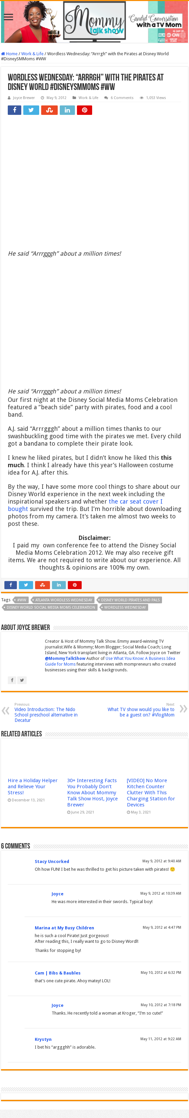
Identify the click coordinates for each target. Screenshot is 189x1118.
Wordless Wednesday (125, 607)
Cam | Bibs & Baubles (58, 973)
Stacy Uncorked (52, 861)
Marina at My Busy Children (64, 927)
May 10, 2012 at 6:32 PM (161, 972)
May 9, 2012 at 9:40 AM (161, 861)
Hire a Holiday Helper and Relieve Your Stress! (33, 786)
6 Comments (122, 98)
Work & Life (32, 53)
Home (9, 53)
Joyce (57, 893)
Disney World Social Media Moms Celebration (51, 607)
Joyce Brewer (24, 98)
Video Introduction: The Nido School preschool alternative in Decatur (49, 712)
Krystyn (43, 1039)
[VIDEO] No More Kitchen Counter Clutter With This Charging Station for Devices (151, 792)
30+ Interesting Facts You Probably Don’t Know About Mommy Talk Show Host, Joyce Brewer (92, 792)
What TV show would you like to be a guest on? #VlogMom (139, 709)
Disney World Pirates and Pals (130, 600)
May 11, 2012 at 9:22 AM (160, 1039)
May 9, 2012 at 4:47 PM (162, 927)
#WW (21, 600)
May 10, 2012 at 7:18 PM (161, 1005)
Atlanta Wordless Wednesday (63, 600)
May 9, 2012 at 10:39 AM (160, 893)
